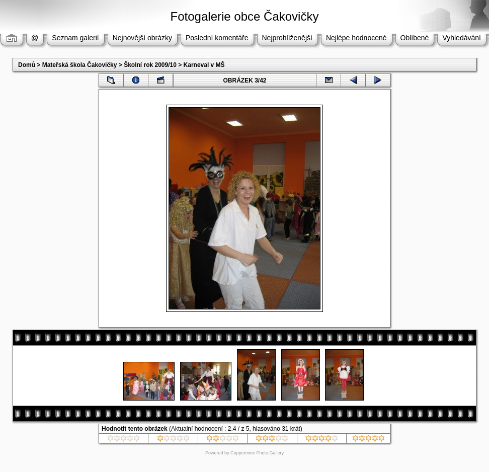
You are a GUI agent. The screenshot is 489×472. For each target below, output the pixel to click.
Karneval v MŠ (204, 64)
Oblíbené (414, 38)
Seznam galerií (75, 38)
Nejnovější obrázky (142, 38)
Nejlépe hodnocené (356, 38)
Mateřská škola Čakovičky (79, 64)
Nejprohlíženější (287, 38)
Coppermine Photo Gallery (257, 452)
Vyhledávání (461, 38)
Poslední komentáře (217, 38)
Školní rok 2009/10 (150, 64)
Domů (26, 64)
